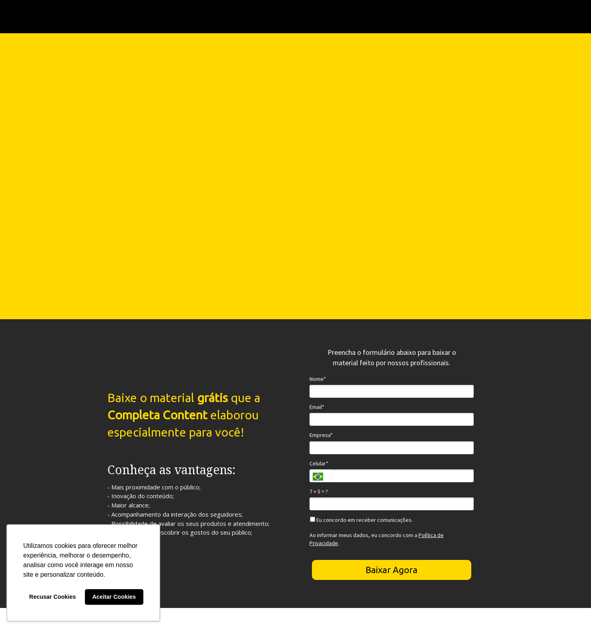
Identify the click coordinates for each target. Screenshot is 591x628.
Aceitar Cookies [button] (114, 597)
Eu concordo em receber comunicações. (361, 520)
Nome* (318, 379)
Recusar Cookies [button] (52, 597)
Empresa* (321, 435)
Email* (317, 407)
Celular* (319, 463)
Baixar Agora (392, 570)
